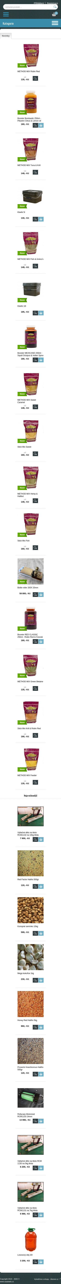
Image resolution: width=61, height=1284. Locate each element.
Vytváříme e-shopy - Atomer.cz (47, 1279)
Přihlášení (39, 3)
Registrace (52, 3)
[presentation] (6, 36)
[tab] (6, 36)
